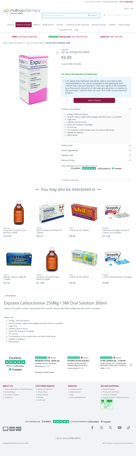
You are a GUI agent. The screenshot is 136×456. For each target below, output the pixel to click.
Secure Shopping (108, 389)
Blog (76, 30)
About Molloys (9, 392)
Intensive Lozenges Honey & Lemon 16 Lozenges (115, 231)
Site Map (40, 397)
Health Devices (48, 24)
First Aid (60, 24)
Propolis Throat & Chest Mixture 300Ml (47, 278)
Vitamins (36, 24)
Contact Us (8, 397)
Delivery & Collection (44, 389)
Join (132, 8)
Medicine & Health (24, 24)
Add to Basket (94, 100)
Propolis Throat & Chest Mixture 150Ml (14, 231)
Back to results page (71, 180)
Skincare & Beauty (99, 24)
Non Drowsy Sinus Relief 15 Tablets (49, 231)
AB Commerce (128, 443)
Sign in (126, 8)
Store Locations (95, 2)
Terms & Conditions (109, 395)
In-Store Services (75, 389)
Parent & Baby (124, 24)
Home (87, 2)
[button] (57, 53)
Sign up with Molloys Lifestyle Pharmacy (18, 389)
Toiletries (112, 24)
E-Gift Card (40, 400)
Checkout (127, 15)
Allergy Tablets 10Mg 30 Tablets (14, 278)
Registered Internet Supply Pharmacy (115, 397)
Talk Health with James (110, 2)
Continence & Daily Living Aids (77, 24)
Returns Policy (42, 392)
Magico (110, 443)
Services (10, 24)
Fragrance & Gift (65, 30)
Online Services (74, 392)
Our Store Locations (11, 395)
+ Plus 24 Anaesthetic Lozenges (117, 277)
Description (10, 295)
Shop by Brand (42, 395)
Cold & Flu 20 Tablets (79, 230)
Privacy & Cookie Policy (110, 392)
